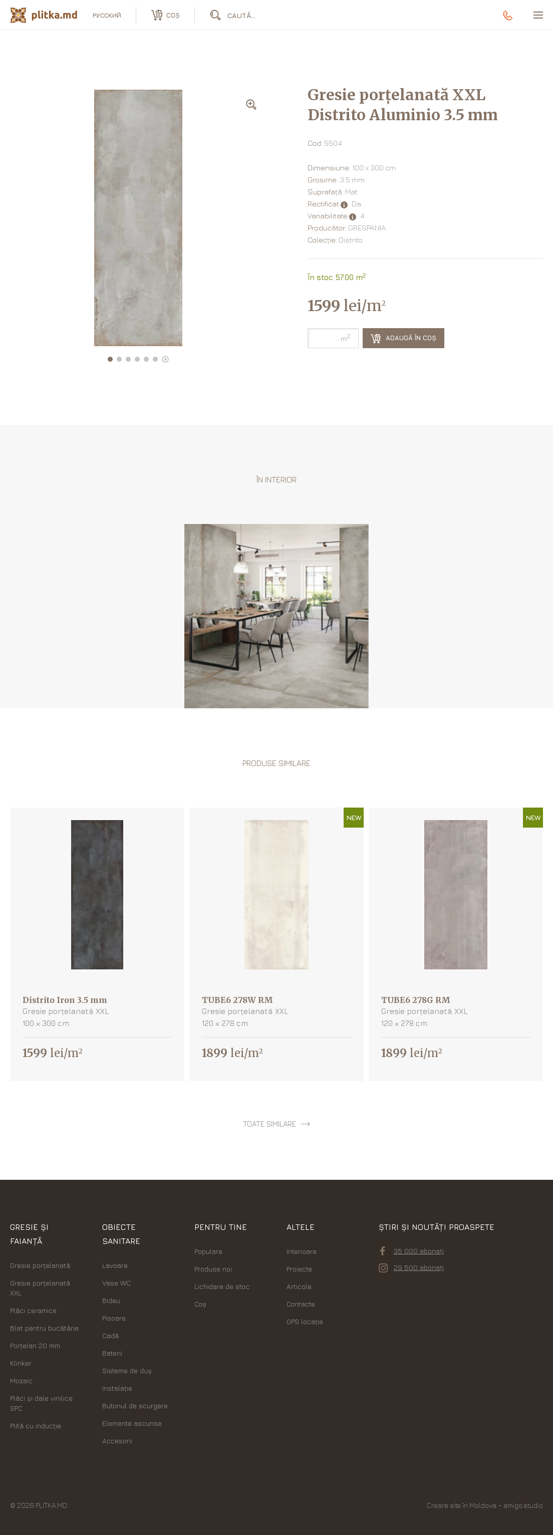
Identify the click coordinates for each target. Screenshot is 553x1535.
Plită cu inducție (35, 1425)
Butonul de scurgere (135, 1405)
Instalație (117, 1388)
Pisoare (114, 1318)
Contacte (301, 1304)
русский (107, 15)
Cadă (110, 1335)
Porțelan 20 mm (35, 1345)
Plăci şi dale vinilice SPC (41, 1403)
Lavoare (115, 1265)
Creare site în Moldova (461, 1505)
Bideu (111, 1300)
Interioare (302, 1251)
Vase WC (116, 1282)
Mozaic (21, 1380)
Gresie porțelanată (40, 1265)
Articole (299, 1286)
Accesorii (117, 1440)
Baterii (112, 1353)
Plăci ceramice (33, 1310)
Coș (200, 1304)
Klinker (21, 1363)
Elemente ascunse (132, 1423)
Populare (208, 1251)
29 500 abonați (411, 1267)
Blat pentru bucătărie (44, 1328)
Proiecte (299, 1268)
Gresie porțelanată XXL (40, 1287)
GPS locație (305, 1321)
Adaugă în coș (403, 339)
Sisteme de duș (127, 1370)
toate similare (269, 1124)
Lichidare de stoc (221, 1286)
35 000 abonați (412, 1250)
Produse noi (213, 1268)
